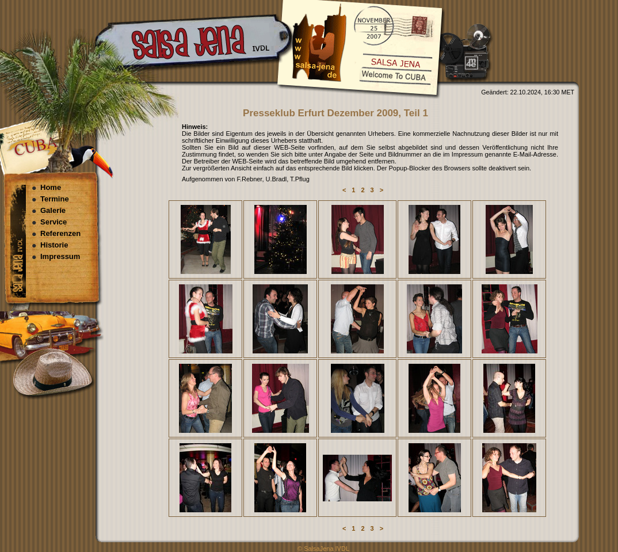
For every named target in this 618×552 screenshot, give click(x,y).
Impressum (60, 256)
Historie (54, 245)
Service (53, 222)
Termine (54, 199)
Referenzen (60, 233)
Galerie (53, 210)
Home (50, 187)
